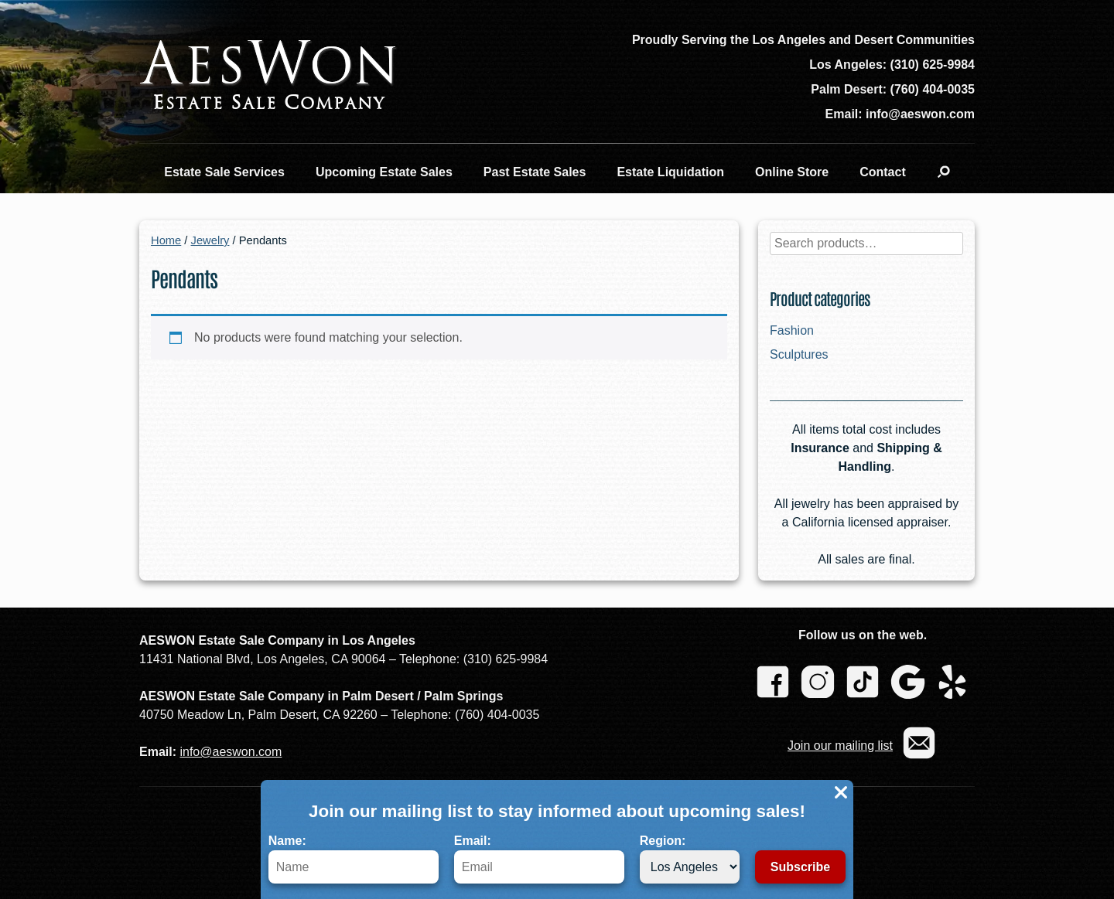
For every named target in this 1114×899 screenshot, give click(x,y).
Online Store (792, 172)
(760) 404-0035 (932, 89)
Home (166, 240)
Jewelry (210, 240)
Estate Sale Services (224, 172)
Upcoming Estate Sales (384, 172)
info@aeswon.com (230, 751)
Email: (539, 859)
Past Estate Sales (535, 172)
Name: (353, 859)
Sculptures (799, 354)
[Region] (690, 867)
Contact (882, 172)
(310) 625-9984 (932, 64)
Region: (690, 859)
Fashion (792, 330)
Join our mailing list (840, 745)
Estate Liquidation (670, 172)
